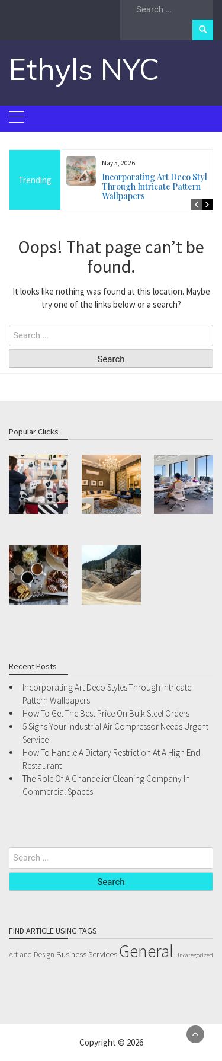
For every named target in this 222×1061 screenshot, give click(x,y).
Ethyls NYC (84, 69)
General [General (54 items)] (146, 951)
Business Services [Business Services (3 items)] (86, 954)
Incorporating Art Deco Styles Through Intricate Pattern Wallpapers (159, 186)
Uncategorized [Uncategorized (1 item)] (194, 955)
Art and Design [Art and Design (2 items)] (31, 955)
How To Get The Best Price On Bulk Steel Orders (105, 713)
